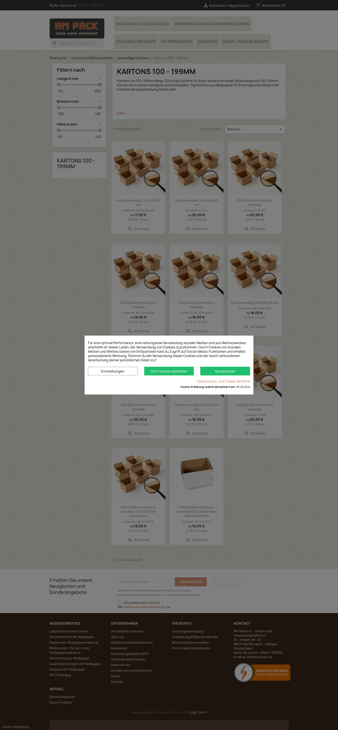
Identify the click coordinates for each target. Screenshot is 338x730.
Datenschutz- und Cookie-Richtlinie (223, 381)
